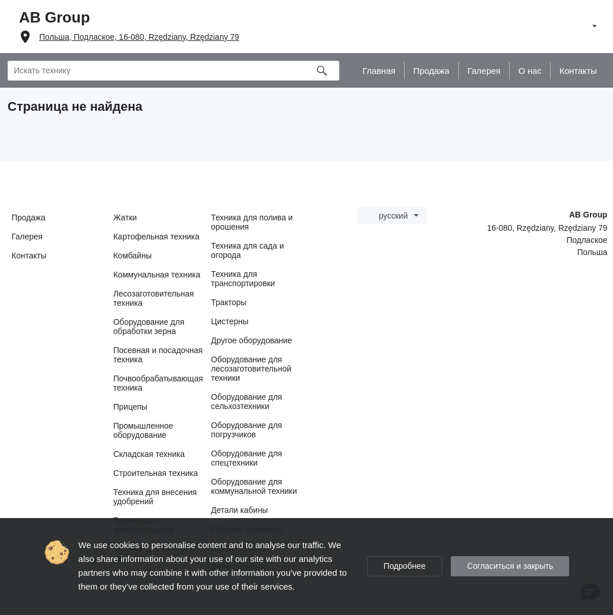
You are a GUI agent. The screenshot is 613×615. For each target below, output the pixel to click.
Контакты (29, 255)
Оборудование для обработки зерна (148, 326)
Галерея (27, 236)
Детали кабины (239, 510)
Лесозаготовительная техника (153, 298)
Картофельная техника (156, 236)
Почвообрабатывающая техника (158, 383)
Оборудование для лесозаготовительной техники (251, 368)
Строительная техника (155, 473)
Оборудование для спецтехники (246, 458)
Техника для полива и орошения (252, 222)
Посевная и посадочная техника (158, 355)
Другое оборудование (252, 340)
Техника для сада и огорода (247, 250)
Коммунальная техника (156, 274)
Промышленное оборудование (143, 430)
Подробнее (405, 566)
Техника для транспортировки (243, 278)
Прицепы (130, 406)
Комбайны (132, 255)
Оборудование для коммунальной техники (254, 486)
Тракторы (229, 302)
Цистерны (230, 321)
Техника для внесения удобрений (155, 496)
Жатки (125, 217)
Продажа (28, 217)
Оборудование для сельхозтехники (246, 401)
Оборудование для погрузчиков (246, 430)
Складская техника (149, 454)
